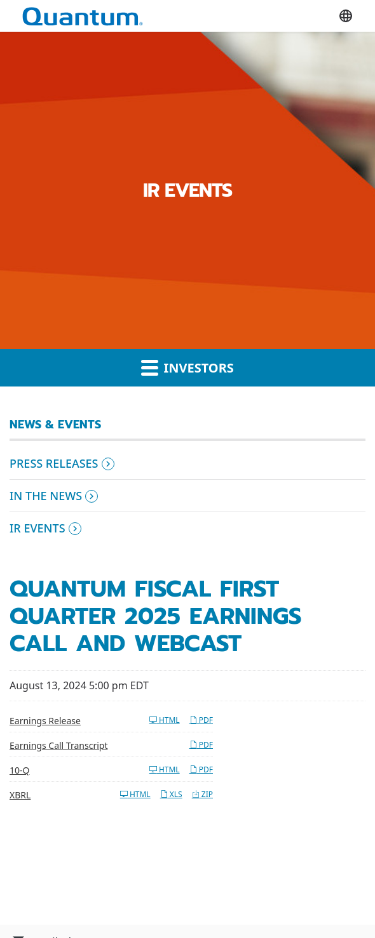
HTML (164, 720)
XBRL (20, 795)
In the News (46, 495)
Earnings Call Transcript (58, 745)
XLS (171, 794)
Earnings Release (45, 721)
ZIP (202, 794)
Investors (187, 367)
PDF (201, 720)
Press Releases (54, 463)
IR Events (37, 528)
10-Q (19, 770)
